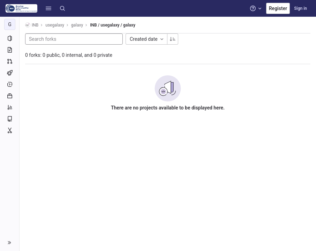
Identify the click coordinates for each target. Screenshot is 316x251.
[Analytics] (9, 107)
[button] (48, 8)
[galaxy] (10, 24)
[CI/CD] (9, 72)
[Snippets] (9, 130)
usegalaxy (54, 25)
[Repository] (9, 49)
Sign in (300, 8)
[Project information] (9, 38)
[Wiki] (9, 118)
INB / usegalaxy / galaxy (112, 25)
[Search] (62, 8)
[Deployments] (9, 84)
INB (31, 25)
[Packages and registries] (9, 95)
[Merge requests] (9, 61)
